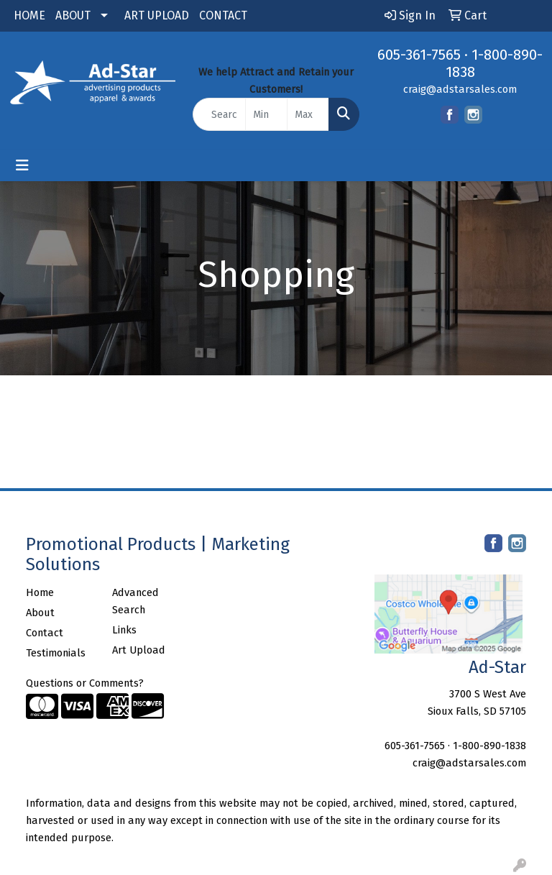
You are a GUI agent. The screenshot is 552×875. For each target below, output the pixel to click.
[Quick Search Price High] (308, 114)
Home (40, 592)
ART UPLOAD (156, 15)
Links (124, 629)
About (40, 612)
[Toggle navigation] (22, 165)
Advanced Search (135, 601)
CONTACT (223, 15)
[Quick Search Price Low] (266, 114)
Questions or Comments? (85, 683)
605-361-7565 (419, 54)
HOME (29, 15)
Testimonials (56, 652)
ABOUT (73, 15)
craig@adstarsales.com (460, 89)
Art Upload (138, 649)
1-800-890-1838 (489, 745)
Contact (44, 632)
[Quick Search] (219, 114)
